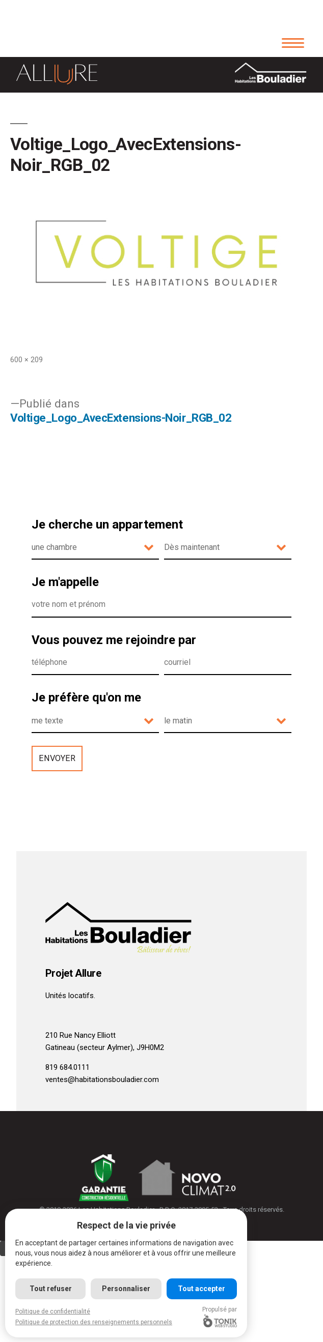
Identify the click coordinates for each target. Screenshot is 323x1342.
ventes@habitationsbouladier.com (102, 1079)
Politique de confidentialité (52, 1311)
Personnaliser (126, 1289)
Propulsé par (219, 1316)
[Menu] (293, 42)
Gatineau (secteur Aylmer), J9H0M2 (104, 1047)
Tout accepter (201, 1289)
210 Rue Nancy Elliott (80, 1035)
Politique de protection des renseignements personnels (93, 1322)
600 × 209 (26, 360)
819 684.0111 (67, 1067)
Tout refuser (51, 1289)
